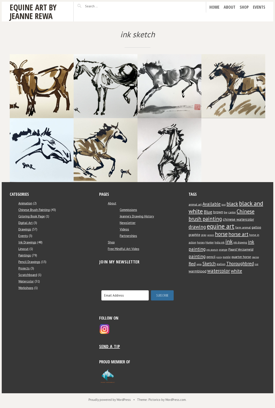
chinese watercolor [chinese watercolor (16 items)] (238, 219)
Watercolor (26, 281)
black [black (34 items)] (232, 203)
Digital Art (25, 223)
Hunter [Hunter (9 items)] (209, 242)
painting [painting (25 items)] (197, 256)
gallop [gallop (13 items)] (256, 227)
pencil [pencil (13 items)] (210, 256)
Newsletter (128, 223)
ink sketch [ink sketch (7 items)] (212, 249)
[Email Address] (125, 295)
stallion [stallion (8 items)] (221, 264)
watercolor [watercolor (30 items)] (218, 271)
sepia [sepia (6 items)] (199, 264)
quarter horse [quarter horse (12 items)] (241, 257)
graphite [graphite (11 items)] (194, 235)
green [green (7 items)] (210, 235)
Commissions (128, 210)
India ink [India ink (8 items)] (220, 242)
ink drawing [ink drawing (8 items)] (240, 242)
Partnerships (128, 236)
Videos (124, 229)
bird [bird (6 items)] (224, 204)
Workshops (25, 288)
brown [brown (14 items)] (218, 212)
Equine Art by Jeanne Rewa (33, 11)
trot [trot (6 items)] (256, 264)
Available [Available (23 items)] (211, 204)
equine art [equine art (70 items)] (220, 226)
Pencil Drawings (29, 262)
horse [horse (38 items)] (221, 233)
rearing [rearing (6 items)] (255, 257)
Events (259, 7)
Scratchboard (27, 275)
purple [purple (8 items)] (227, 257)
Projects (24, 268)
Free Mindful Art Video (123, 249)
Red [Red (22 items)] (192, 263)
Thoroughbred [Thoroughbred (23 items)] (240, 263)
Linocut (23, 249)
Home (214, 7)
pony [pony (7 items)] (219, 257)
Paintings (24, 255)
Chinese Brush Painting (34, 210)
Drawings (24, 229)
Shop (244, 7)
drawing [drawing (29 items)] (197, 227)
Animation (25, 203)
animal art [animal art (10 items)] (195, 204)
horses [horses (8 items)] (201, 242)
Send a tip (109, 346)
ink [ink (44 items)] (229, 241)
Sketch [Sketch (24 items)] (209, 263)
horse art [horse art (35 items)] (238, 234)
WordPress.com (175, 400)
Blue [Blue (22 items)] (208, 212)
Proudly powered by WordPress (110, 400)
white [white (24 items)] (236, 271)
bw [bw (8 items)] (225, 212)
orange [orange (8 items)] (223, 249)
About (229, 7)
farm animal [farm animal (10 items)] (243, 227)
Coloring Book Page (31, 216)
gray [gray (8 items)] (203, 235)
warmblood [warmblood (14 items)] (197, 271)
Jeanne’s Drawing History (137, 216)
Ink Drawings (27, 242)
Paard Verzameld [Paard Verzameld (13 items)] (240, 249)
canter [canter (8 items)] (232, 212)
